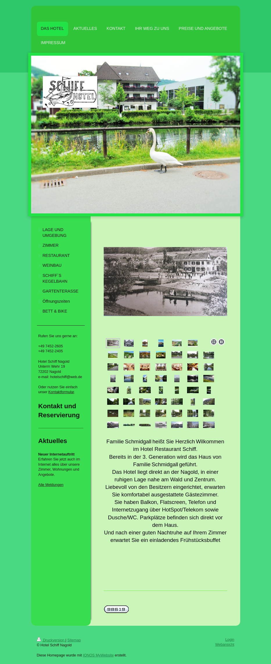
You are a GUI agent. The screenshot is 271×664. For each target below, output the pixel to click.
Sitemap (74, 640)
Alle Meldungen (51, 485)
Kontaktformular (61, 392)
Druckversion (51, 640)
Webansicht (224, 645)
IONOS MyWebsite (98, 655)
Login (229, 640)
